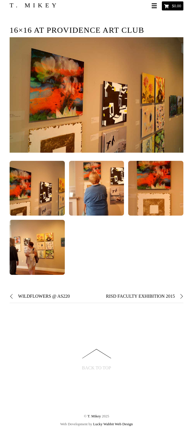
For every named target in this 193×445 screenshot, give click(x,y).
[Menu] (155, 6)
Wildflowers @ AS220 (40, 296)
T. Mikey (94, 416)
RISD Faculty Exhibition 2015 (144, 296)
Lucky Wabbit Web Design (113, 424)
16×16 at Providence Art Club (77, 30)
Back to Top (96, 367)
